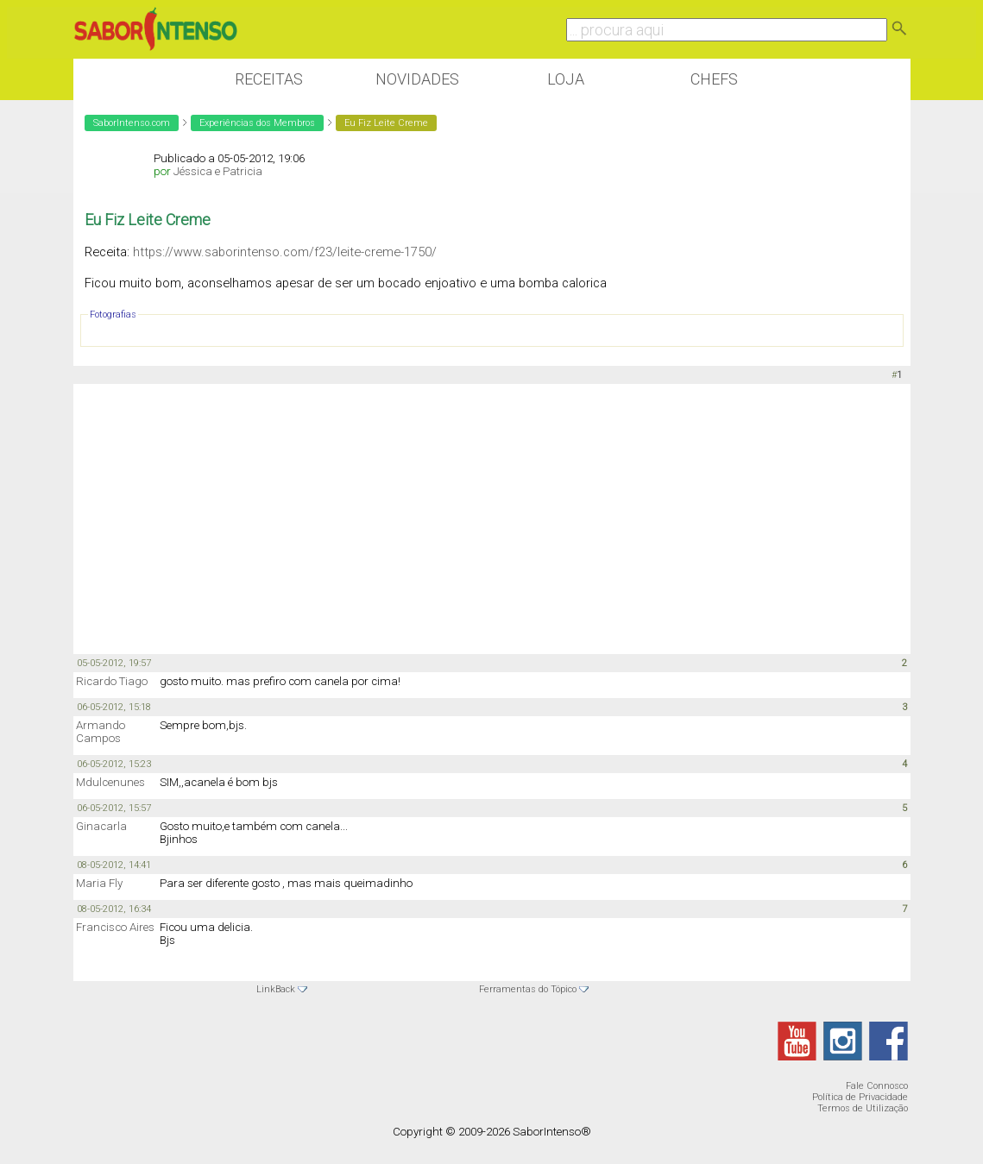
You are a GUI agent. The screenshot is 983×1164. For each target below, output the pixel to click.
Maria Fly (99, 883)
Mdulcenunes (110, 782)
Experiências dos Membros (257, 123)
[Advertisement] (492, 518)
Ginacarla (101, 826)
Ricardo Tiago (112, 681)
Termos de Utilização (862, 1108)
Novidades (417, 79)
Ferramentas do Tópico (528, 989)
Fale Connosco (877, 1086)
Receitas (269, 79)
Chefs (714, 79)
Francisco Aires (115, 927)
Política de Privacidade (860, 1097)
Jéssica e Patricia (217, 171)
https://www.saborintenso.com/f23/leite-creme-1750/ (285, 252)
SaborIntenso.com (131, 123)
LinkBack (275, 989)
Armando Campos (100, 732)
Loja (565, 79)
